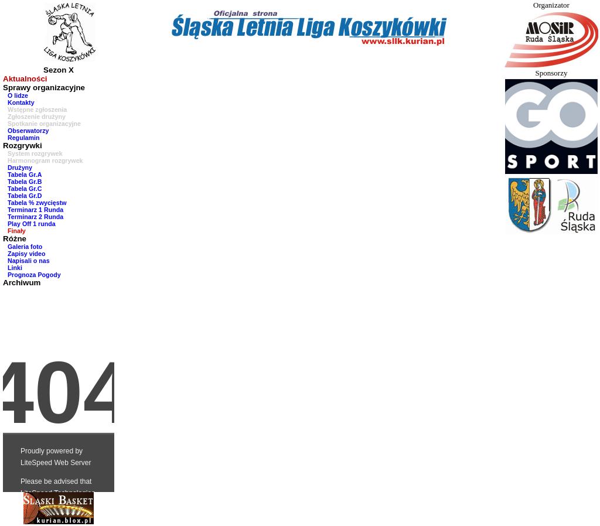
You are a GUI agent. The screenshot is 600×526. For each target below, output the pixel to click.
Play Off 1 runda (32, 223)
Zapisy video (27, 253)
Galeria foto (25, 246)
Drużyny (20, 167)
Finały (17, 230)
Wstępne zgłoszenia (37, 109)
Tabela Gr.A (25, 174)
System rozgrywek (35, 153)
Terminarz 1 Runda (35, 209)
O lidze (18, 95)
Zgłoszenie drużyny (37, 116)
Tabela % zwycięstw (37, 202)
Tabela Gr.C (25, 188)
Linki (15, 267)
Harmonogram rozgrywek (45, 160)
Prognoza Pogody (34, 274)
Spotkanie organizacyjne (44, 123)
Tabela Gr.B (25, 181)
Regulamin (23, 137)
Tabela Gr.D (25, 195)
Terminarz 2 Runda (35, 216)
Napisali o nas (29, 260)
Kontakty (21, 102)
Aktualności (25, 78)
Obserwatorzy (28, 130)
